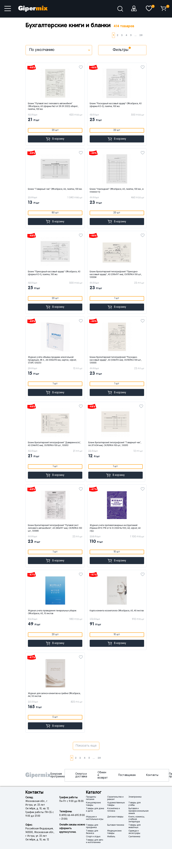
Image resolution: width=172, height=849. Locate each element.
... (135, 35)
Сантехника (134, 837)
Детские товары (115, 817)
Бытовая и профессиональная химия (138, 811)
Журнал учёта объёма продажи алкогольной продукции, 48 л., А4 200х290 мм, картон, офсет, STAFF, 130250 (52, 360)
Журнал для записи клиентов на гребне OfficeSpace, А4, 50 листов (54, 694)
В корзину (55, 139)
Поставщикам (127, 775)
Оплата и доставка (81, 775)
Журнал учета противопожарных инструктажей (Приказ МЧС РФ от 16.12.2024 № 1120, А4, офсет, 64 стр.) (115, 528)
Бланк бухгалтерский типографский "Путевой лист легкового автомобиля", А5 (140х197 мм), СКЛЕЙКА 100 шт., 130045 (55, 528)
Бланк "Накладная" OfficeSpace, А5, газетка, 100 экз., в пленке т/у (116, 190)
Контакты (152, 775)
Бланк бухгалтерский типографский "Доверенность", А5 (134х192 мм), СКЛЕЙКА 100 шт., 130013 (54, 444)
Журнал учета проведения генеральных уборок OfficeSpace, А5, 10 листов (52, 612)
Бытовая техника (115, 825)
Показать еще (86, 745)
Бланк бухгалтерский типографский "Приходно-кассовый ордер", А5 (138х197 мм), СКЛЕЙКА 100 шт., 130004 (116, 274)
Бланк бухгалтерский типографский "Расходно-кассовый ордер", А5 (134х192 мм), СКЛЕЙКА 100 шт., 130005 (116, 360)
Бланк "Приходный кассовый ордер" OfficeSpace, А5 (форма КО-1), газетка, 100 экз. (54, 273)
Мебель (111, 837)
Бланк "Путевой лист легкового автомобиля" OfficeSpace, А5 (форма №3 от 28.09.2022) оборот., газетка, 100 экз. (53, 106)
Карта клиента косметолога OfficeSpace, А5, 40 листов (117, 611)
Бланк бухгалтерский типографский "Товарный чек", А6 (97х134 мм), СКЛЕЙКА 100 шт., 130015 (114, 444)
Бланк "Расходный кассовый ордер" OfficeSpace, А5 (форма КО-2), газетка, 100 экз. (116, 105)
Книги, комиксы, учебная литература (136, 819)
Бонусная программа (58, 775)
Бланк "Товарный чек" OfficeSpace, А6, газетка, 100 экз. (55, 189)
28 (141, 35)
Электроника (134, 797)
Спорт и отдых (93, 837)
